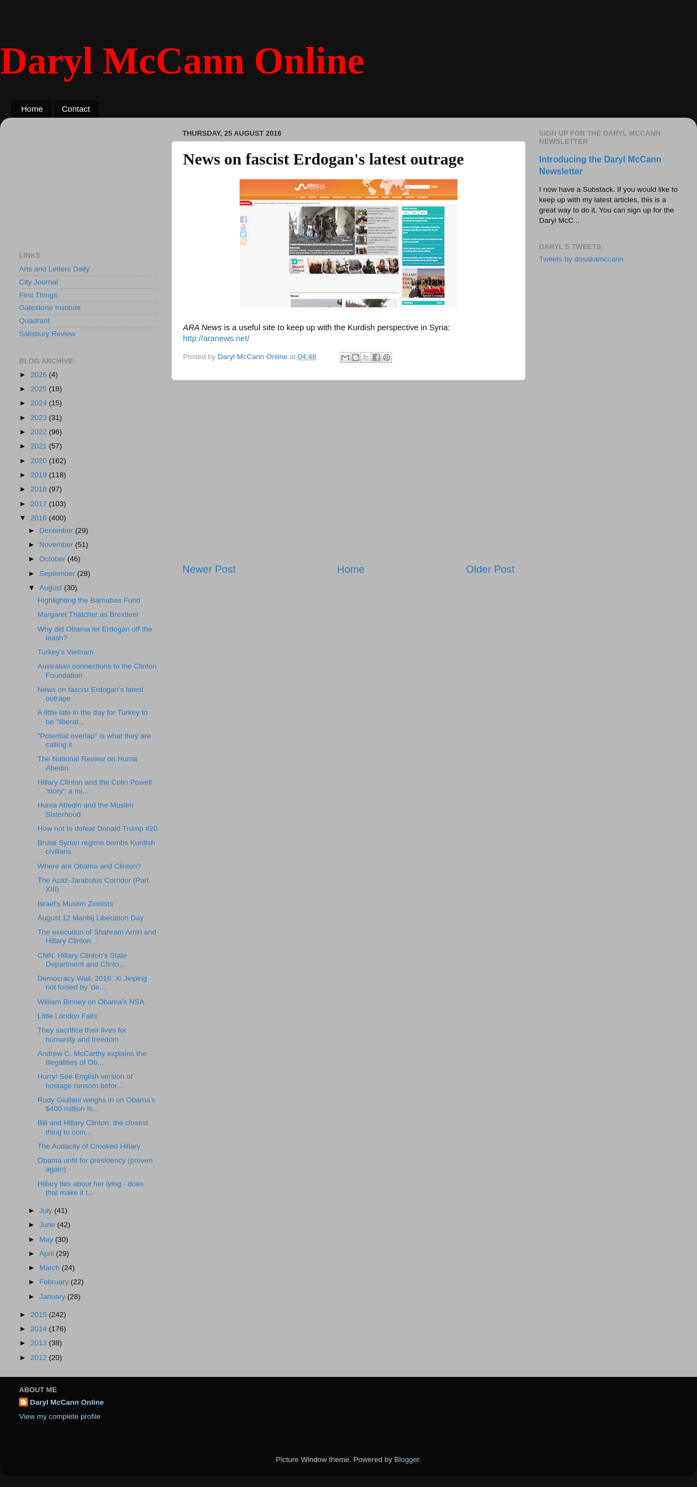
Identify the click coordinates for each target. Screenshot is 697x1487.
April (47, 1253)
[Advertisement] (348, 471)
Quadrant (34, 321)
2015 (39, 1314)
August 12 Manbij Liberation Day (91, 918)
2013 (39, 1343)
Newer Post (209, 569)
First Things (38, 295)
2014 (39, 1329)
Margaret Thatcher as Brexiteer (88, 614)
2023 (39, 418)
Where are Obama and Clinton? (90, 866)
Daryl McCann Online (182, 61)
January (53, 1296)
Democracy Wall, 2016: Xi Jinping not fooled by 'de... (92, 982)
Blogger (406, 1459)
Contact (76, 108)
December (57, 530)
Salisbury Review (47, 334)
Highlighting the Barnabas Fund (89, 600)
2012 (39, 1358)
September (58, 573)
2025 (39, 389)
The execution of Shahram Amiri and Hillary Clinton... (97, 936)
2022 (39, 432)
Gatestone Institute (50, 308)
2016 (39, 518)
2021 (39, 446)
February (55, 1282)
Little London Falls (67, 1016)
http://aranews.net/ (216, 338)
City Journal (38, 282)
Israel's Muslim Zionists (75, 904)
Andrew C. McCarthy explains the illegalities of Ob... (92, 1057)
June (48, 1225)
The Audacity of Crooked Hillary (89, 1146)
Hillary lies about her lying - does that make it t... (91, 1188)
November (57, 545)
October (53, 559)
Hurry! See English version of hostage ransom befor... (85, 1080)
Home (32, 108)
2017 (39, 504)
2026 (39, 375)
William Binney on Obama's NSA (91, 1002)
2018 (39, 489)
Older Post (490, 569)
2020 (39, 461)
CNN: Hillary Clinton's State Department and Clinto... (82, 959)
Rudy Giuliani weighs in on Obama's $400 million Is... (96, 1104)
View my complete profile (60, 1416)
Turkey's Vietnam (66, 652)
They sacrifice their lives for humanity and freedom (82, 1034)
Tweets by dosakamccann (581, 259)
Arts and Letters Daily (54, 269)
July (46, 1210)
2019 (39, 475)
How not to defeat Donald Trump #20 (98, 828)
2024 (39, 403)
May (47, 1239)
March (50, 1268)
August (51, 588)
